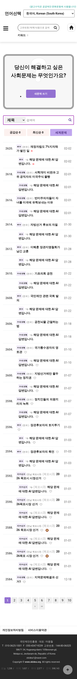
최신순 (38, 132)
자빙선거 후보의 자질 (44, 224)
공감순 (15, 132)
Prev (3, 4)
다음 (35, 606)
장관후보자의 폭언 (42, 451)
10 (69, 600)
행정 (19, 146)
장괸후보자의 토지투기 (45, 425)
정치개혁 (21, 172)
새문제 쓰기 (40, 93)
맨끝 (42, 606)
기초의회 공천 (43, 273)
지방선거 (21, 474)
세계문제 (61, 132)
